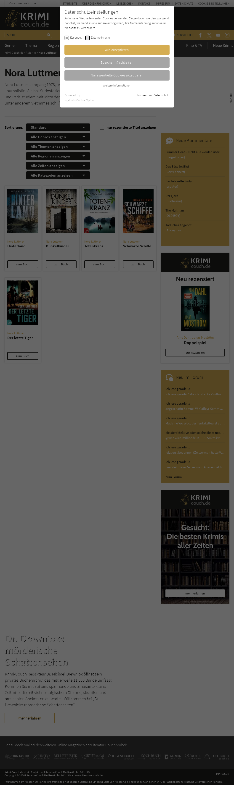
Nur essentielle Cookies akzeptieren (117, 75)
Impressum (144, 95)
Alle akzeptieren (117, 49)
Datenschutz (162, 95)
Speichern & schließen (117, 62)
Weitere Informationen (117, 85)
